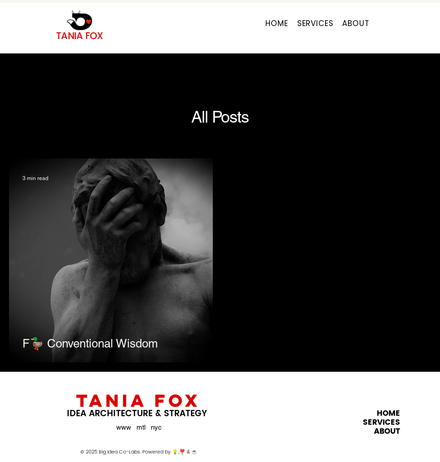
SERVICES (381, 422)
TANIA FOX (138, 400)
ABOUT (387, 431)
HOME (388, 413)
